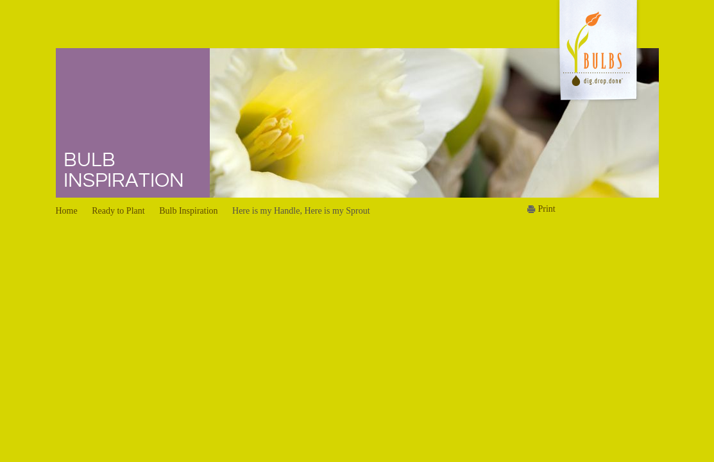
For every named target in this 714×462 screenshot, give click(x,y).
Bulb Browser (289, 94)
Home (221, 37)
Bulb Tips (281, 131)
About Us (602, 37)
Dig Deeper (284, 76)
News (529, 37)
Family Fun (409, 150)
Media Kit (529, 76)
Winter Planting (417, 57)
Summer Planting (420, 76)
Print (547, 209)
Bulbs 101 (282, 57)
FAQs (273, 113)
